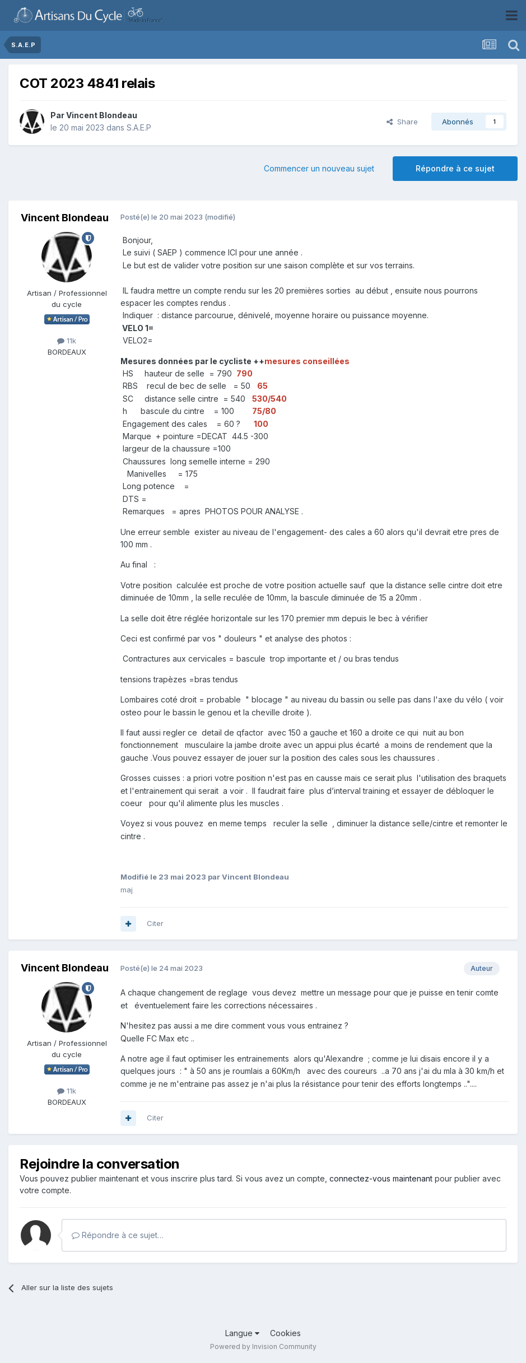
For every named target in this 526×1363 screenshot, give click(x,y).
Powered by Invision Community (263, 1346)
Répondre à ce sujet (455, 168)
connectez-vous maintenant (380, 1178)
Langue (242, 1333)
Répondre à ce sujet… (118, 1235)
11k (66, 340)
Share (402, 121)
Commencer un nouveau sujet (319, 168)
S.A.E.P (139, 127)
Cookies (285, 1333)
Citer (155, 923)
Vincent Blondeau (101, 115)
